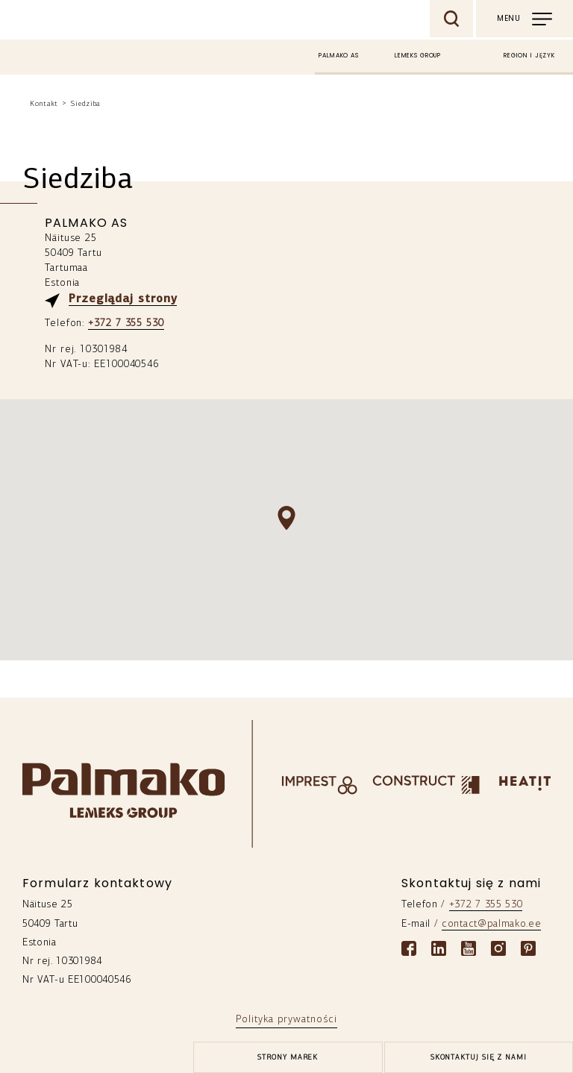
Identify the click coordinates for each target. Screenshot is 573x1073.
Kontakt (44, 104)
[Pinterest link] (528, 948)
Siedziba (86, 104)
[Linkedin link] (438, 948)
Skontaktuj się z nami (478, 1058)
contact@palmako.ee (491, 924)
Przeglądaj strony (123, 299)
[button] (286, 518)
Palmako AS (339, 55)
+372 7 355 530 (126, 323)
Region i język (529, 55)
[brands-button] (287, 1057)
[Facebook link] (408, 948)
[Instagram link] (498, 948)
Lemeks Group (418, 55)
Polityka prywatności (286, 1019)
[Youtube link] (468, 948)
